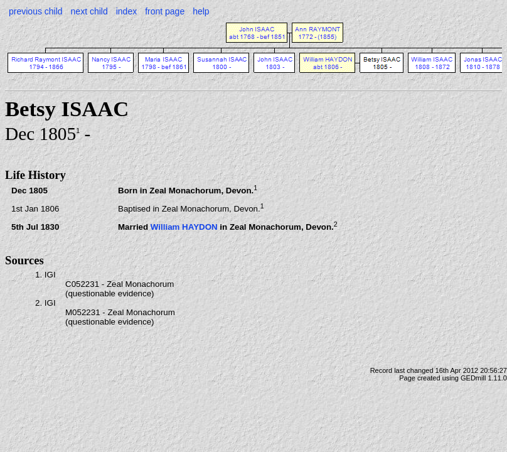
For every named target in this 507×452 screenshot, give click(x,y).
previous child (36, 11)
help (201, 11)
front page (164, 11)
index (126, 11)
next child (89, 11)
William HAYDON (184, 227)
